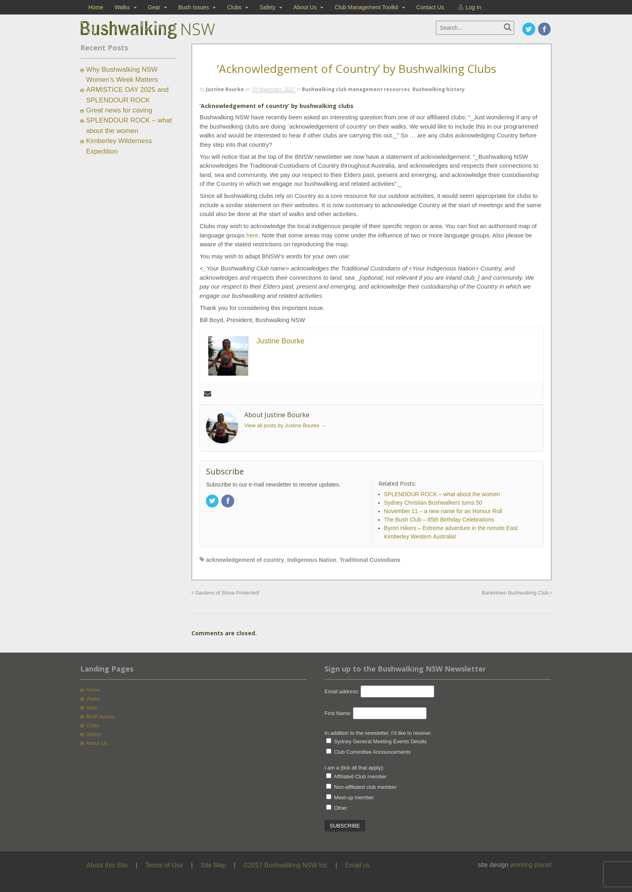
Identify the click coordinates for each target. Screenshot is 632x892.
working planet (531, 864)
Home (95, 7)
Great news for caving (119, 110)
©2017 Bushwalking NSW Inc (285, 865)
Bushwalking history (438, 89)
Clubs (234, 7)
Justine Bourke (225, 89)
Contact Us (430, 7)
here (252, 235)
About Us (305, 7)
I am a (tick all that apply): (354, 768)
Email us (357, 865)
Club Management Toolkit (366, 7)
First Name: (337, 713)
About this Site (107, 865)
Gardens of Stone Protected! (225, 593)
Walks (122, 7)
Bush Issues (193, 7)
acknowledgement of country (245, 560)
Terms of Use (164, 865)
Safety (268, 7)
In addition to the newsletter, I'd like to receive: (378, 733)
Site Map (213, 865)
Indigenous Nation (312, 560)
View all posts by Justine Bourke (285, 425)
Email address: (342, 691)
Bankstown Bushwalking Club (517, 593)
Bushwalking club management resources (356, 89)
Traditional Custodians (369, 560)
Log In (473, 7)
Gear (154, 7)
